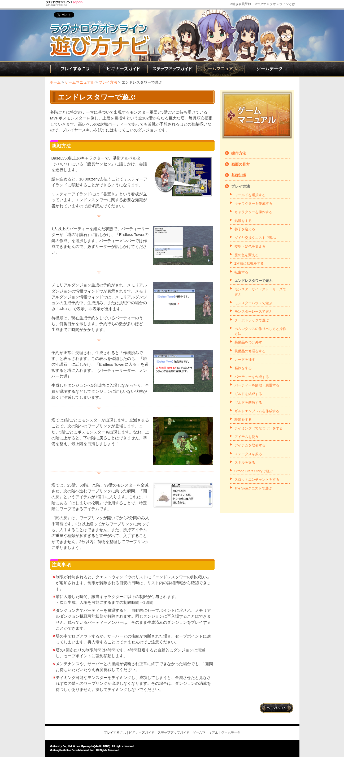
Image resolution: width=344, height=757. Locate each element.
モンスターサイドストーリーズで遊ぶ (260, 291)
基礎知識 (238, 175)
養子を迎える (244, 229)
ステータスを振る (248, 454)
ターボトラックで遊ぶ (251, 320)
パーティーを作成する (251, 377)
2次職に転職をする (249, 263)
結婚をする (243, 221)
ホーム (55, 82)
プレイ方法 (108, 82)
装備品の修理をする (249, 351)
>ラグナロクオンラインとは (275, 4)
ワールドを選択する (249, 195)
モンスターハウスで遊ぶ (253, 303)
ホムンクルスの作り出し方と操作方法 (260, 331)
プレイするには (74, 69)
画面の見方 (240, 164)
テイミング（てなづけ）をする (258, 428)
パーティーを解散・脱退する (256, 385)
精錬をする (243, 368)
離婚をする (243, 419)
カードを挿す (244, 360)
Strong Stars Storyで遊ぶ (253, 471)
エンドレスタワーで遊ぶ (253, 281)
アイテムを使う (246, 437)
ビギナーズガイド (123, 69)
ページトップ (277, 708)
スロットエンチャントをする (256, 479)
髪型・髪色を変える (249, 246)
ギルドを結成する (248, 394)
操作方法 (238, 153)
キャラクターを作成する (253, 203)
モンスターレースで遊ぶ (253, 311)
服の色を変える (246, 255)
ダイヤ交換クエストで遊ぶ (255, 238)
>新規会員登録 (240, 4)
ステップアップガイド (171, 69)
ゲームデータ (269, 69)
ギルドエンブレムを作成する (256, 411)
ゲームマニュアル (220, 69)
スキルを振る (244, 462)
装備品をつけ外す (248, 342)
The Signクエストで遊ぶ (253, 488)
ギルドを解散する (248, 403)
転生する (241, 272)
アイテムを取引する (249, 445)
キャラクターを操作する (253, 212)
